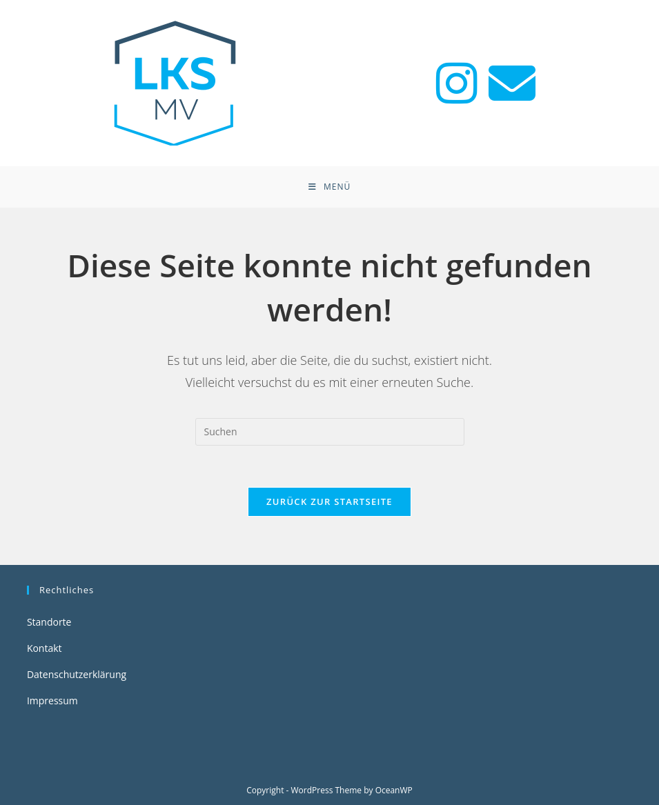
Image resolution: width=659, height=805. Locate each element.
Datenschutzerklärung (76, 674)
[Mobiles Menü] (329, 187)
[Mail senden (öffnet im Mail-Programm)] (512, 83)
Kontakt (44, 648)
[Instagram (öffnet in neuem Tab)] (457, 83)
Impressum (52, 700)
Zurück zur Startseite (329, 501)
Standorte (49, 621)
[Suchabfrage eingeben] (329, 432)
